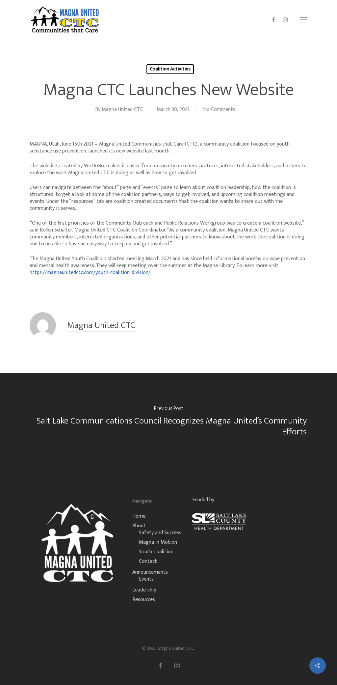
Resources (143, 599)
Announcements (150, 572)
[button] (303, 19)
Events (146, 579)
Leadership (144, 590)
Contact (148, 561)
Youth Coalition (156, 551)
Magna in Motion (158, 542)
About (139, 525)
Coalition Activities (170, 69)
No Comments (219, 109)
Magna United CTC (122, 109)
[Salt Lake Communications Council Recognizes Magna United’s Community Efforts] (168, 422)
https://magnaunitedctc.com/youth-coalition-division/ (90, 272)
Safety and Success (160, 532)
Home (138, 516)
